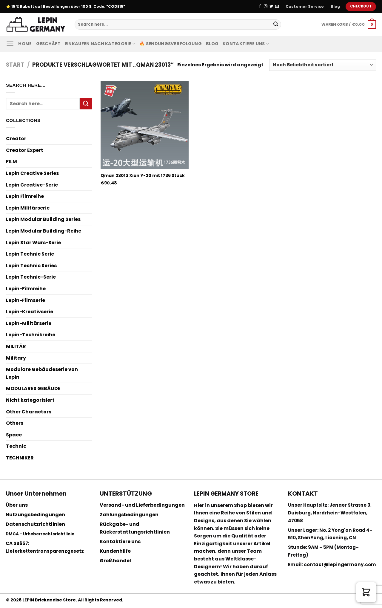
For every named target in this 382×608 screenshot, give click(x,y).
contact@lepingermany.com (340, 564)
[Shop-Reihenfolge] (322, 65)
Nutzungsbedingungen (35, 514)
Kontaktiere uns (246, 44)
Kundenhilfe (115, 551)
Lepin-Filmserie (25, 300)
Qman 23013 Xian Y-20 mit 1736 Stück (143, 175)
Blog (335, 6)
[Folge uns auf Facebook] (260, 6)
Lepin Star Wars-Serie (33, 242)
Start (15, 64)
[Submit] (276, 24)
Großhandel (115, 560)
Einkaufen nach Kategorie (100, 44)
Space (14, 434)
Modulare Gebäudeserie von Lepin (42, 373)
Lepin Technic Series (31, 265)
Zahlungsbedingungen (129, 514)
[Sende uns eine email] (277, 6)
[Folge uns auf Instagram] (265, 6)
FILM (11, 161)
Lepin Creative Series (32, 173)
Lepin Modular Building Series (43, 219)
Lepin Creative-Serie (32, 184)
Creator (16, 138)
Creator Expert (24, 150)
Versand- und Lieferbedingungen (142, 505)
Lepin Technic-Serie (31, 277)
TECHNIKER (20, 457)
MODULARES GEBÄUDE (33, 388)
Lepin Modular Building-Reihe (43, 230)
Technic (16, 446)
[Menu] (10, 44)
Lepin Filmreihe (25, 196)
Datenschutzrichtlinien (35, 524)
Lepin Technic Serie (30, 253)
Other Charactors (28, 411)
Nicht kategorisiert (30, 400)
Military (16, 358)
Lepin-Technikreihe (30, 334)
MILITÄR (16, 346)
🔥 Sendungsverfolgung (170, 44)
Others (14, 423)
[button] (366, 592)
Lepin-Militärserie (28, 323)
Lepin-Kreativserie (29, 311)
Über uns (17, 505)
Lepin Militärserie (28, 207)
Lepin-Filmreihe (26, 288)
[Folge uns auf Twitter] (271, 6)
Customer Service (305, 6)
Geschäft (48, 44)
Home (25, 44)
